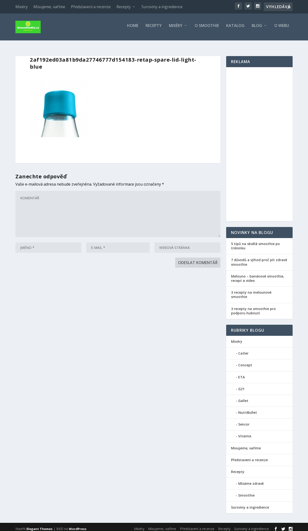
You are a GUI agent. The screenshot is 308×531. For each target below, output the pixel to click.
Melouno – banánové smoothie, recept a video (257, 275)
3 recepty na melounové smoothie (251, 291)
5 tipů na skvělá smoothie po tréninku (255, 242)
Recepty (123, 6)
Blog (257, 28)
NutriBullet (247, 409)
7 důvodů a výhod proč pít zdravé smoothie (259, 258)
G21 (241, 385)
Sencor (244, 421)
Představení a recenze (91, 6)
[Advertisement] (259, 141)
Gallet (243, 397)
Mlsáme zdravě (251, 480)
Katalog (235, 28)
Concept (245, 362)
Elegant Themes (39, 525)
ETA (241, 373)
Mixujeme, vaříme (49, 6)
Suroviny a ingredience (162, 6)
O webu (281, 28)
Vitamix (244, 433)
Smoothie (246, 492)
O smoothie (207, 28)
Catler (243, 350)
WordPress (77, 525)
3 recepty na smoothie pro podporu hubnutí (253, 307)
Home (132, 28)
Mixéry (21, 6)
